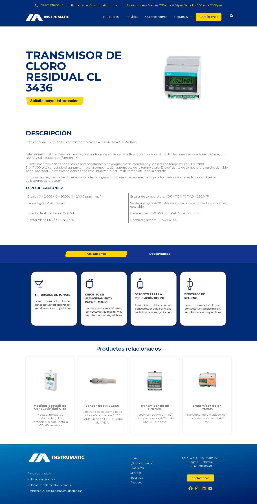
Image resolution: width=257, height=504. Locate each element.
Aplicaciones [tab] (96, 254)
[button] (232, 16)
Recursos (183, 17)
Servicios (132, 17)
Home (134, 458)
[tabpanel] (128, 299)
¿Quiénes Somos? (141, 463)
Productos (110, 17)
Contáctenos (208, 17)
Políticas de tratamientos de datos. (49, 485)
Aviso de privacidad (40, 473)
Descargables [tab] (159, 254)
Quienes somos (156, 17)
